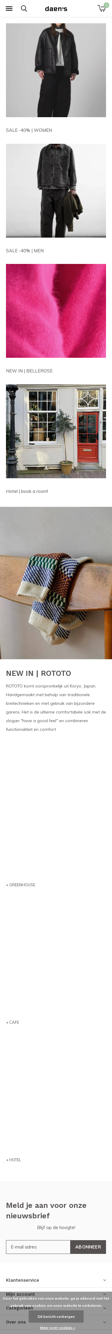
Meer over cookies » (57, 1327)
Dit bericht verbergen (56, 1316)
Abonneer (88, 1247)
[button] (9, 8)
